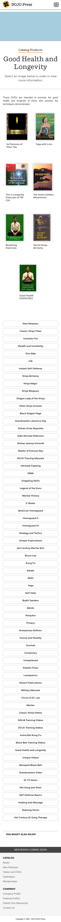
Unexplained (30, 660)
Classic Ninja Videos (30, 713)
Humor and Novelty (30, 638)
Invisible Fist (30, 339)
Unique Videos (30, 758)
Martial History (30, 496)
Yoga (30, 586)
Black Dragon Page (30, 413)
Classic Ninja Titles (30, 331)
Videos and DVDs (12, 872)
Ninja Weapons (30, 391)
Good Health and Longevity (30, 750)
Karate (30, 571)
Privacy (30, 623)
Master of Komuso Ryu (30, 451)
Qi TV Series (30, 780)
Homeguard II (30, 518)
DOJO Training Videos (30, 728)
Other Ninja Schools (30, 406)
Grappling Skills (31, 481)
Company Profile (11, 894)
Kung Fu (30, 563)
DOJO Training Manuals (30, 458)
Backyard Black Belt (30, 765)
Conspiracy (30, 653)
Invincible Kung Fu (30, 735)
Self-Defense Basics (30, 795)
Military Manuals (30, 690)
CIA (30, 361)
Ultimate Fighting (30, 466)
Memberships (10, 881)
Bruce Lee (30, 556)
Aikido (30, 608)
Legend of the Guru (30, 488)
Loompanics (30, 675)
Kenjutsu (30, 615)
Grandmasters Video (30, 773)
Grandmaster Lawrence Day (30, 421)
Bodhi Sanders (30, 601)
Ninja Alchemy (30, 376)
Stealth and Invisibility (30, 346)
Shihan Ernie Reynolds (30, 428)
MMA (30, 473)
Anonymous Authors (30, 630)
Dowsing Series (30, 810)
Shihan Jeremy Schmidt (30, 443)
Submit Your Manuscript (15, 903)
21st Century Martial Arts (30, 548)
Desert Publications (30, 683)
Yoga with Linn (44, 144)
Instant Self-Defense (30, 369)
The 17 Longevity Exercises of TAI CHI (15, 198)
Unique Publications (30, 541)
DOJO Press (17, 4)
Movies (30, 705)
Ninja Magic (30, 384)
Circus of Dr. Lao (30, 698)
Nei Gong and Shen (30, 788)
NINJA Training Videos (30, 720)
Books (6, 862)
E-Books (30, 503)
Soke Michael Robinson (30, 436)
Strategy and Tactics (30, 533)
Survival (30, 645)
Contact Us (9, 908)
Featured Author (11, 898)
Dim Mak (30, 354)
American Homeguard (30, 511)
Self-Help (30, 593)
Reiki (30, 578)
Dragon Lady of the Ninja (31, 398)
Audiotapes (9, 876)
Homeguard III (30, 526)
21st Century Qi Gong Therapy (30, 818)
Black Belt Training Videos (30, 743)
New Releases (30, 324)
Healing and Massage (30, 803)
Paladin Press (30, 668)
